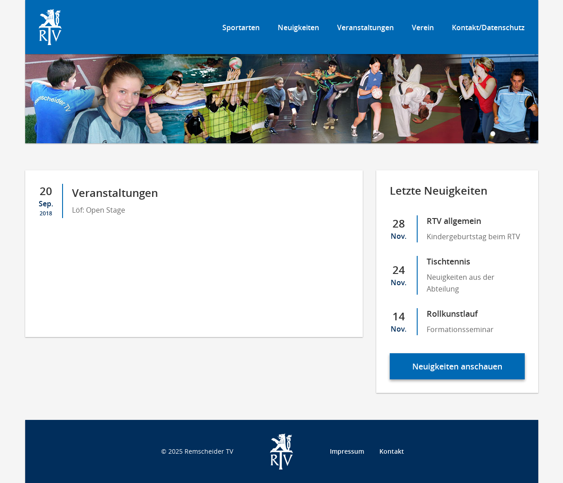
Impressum (347, 451)
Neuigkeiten (298, 27)
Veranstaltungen (365, 27)
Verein (423, 27)
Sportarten (241, 27)
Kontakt (391, 451)
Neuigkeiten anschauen (457, 366)
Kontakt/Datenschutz (488, 27)
